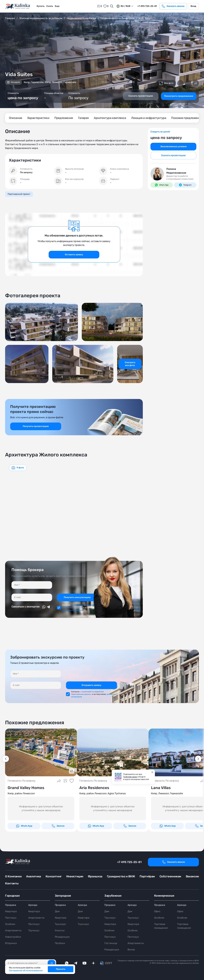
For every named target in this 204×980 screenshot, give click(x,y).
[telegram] (75, 963)
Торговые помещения (161, 926)
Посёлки (60, 943)
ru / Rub (123, 6)
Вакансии (192, 876)
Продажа (10, 904)
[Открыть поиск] (112, 6)
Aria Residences (94, 788)
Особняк (10, 924)
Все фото (166, 83)
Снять (49, 6)
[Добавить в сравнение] (180, 83)
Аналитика (33, 876)
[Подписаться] (51, 963)
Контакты (12, 883)
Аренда (32, 904)
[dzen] (93, 963)
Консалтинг (54, 876)
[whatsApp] (66, 963)
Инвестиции (74, 876)
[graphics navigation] (17, 468)
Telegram (185, 185)
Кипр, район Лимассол (21, 793)
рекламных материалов (72, 610)
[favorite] (106, 6)
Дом (57, 911)
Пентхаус (10, 917)
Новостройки (13, 936)
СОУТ (108, 963)
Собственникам (170, 876)
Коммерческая (164, 895)
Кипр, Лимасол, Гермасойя (167, 793)
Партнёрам (147, 876)
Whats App (161, 185)
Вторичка (11, 943)
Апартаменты (13, 930)
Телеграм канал (130, 777)
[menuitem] (40, 6)
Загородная (63, 895)
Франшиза (95, 876)
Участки (60, 930)
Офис (157, 911)
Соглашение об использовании (26, 970)
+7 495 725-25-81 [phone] (147, 6)
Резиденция (62, 936)
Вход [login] (193, 6)
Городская (12, 895)
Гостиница (110, 943)
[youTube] (84, 963)
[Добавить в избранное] (188, 83)
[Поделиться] (196, 83)
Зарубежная (112, 895)
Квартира (11, 911)
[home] (18, 6)
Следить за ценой (160, 131)
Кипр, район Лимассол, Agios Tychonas (102, 793)
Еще (57, 6)
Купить (40, 6)
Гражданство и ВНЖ (121, 876)
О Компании (13, 876)
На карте (13, 82)
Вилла (131, 949)
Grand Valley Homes (26, 788)
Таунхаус (33, 930)
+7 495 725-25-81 (129, 862)
